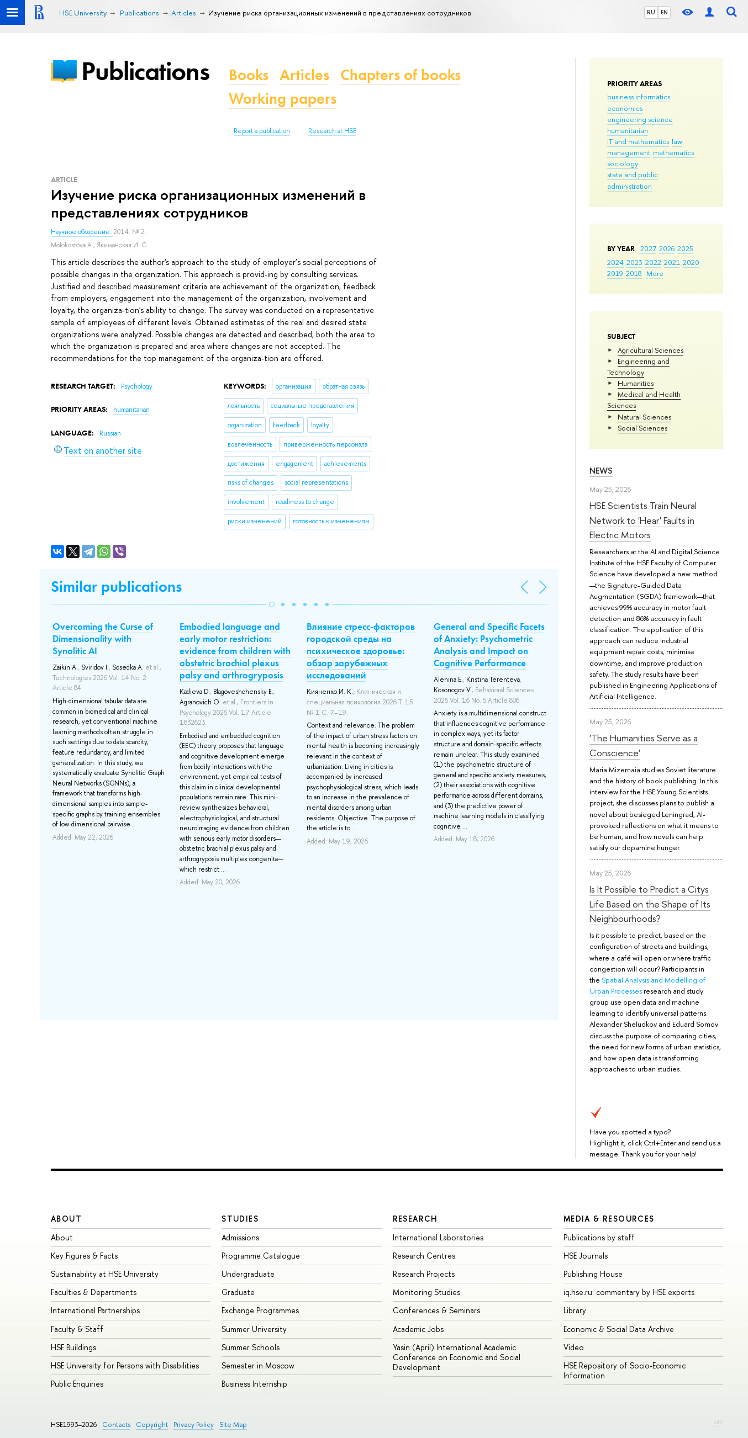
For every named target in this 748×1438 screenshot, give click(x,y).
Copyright (152, 1424)
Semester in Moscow (258, 1365)
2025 (685, 248)
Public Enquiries (77, 1383)
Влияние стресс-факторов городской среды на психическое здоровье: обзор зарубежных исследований (361, 650)
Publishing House (593, 1274)
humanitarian (627, 130)
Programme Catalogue (261, 1255)
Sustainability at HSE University (105, 1274)
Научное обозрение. (82, 231)
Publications (145, 71)
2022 (653, 262)
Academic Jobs (418, 1329)
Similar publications (116, 586)
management (628, 152)
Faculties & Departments (93, 1292)
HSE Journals (585, 1255)
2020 (691, 262)
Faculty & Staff (77, 1329)
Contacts (116, 1424)
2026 (667, 248)
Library (574, 1310)
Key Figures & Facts (84, 1255)
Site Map (233, 1424)
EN (664, 12)
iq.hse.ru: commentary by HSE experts (628, 1292)
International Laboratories (438, 1237)
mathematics (673, 152)
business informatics (638, 97)
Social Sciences (642, 428)
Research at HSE (332, 130)
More (654, 273)
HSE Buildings (73, 1347)
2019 (615, 273)
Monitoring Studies (426, 1292)
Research (415, 1218)
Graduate (238, 1292)
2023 (634, 262)
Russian (110, 433)
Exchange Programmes (260, 1310)
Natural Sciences (644, 417)
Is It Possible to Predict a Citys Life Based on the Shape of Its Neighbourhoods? (649, 904)
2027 (648, 248)
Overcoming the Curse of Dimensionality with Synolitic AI (102, 638)
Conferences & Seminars (436, 1310)
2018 (634, 273)
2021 (672, 262)
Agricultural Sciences (650, 350)
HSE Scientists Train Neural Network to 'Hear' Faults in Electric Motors (643, 520)
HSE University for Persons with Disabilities (125, 1365)
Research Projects (424, 1274)
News (601, 470)
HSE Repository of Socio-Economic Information (624, 1370)
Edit (718, 1422)
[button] (271, 604)
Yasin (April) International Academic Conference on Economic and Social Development (456, 1357)
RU (651, 12)
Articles (304, 74)
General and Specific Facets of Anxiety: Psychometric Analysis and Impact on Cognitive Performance (489, 644)
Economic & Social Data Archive (618, 1329)
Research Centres (424, 1255)
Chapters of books (400, 74)
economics (624, 108)
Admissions (240, 1237)
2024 (615, 262)
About (66, 1218)
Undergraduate (248, 1274)
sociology (622, 163)
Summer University (254, 1329)
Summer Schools (251, 1347)
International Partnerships (95, 1310)
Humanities (636, 383)
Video (573, 1347)
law (677, 141)
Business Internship (254, 1383)
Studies (240, 1218)
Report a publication (262, 130)
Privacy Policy (193, 1424)
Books (248, 74)
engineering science (640, 119)
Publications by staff (599, 1237)
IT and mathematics (638, 141)
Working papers (282, 98)
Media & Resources (609, 1218)
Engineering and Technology (638, 366)
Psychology (136, 386)
